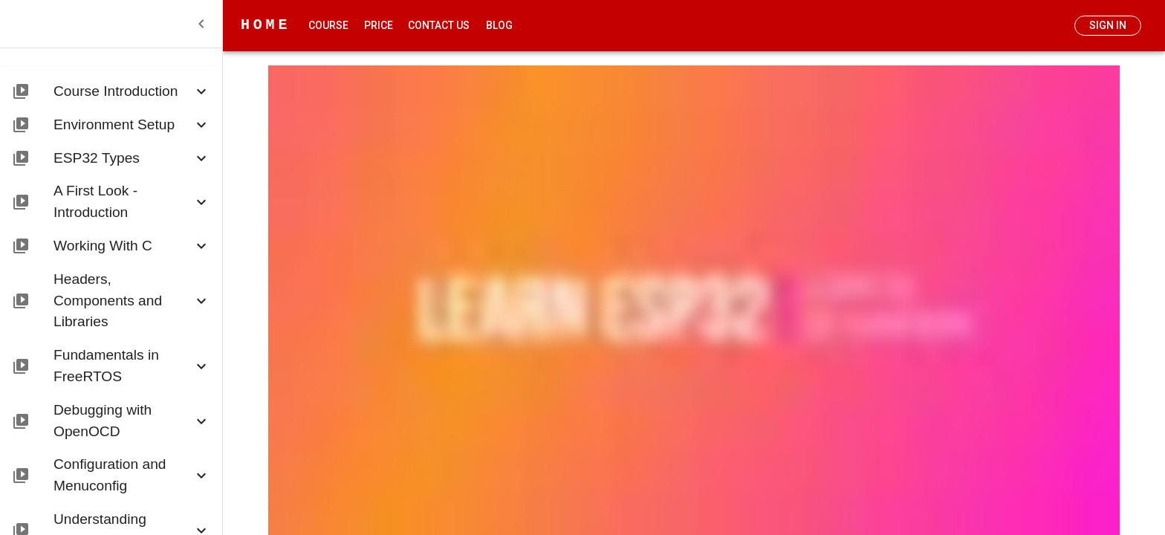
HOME (266, 25)
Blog (499, 25)
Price (378, 25)
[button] (111, 89)
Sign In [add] (1107, 25)
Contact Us (439, 25)
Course (328, 25)
